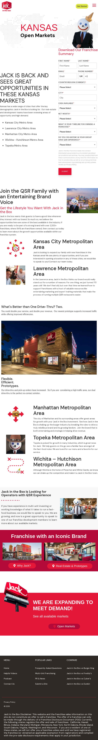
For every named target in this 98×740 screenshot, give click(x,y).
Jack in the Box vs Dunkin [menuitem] (78, 683)
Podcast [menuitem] (8, 678)
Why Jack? (24, 565)
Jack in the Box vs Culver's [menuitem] (79, 678)
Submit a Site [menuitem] (41, 683)
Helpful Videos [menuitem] (10, 673)
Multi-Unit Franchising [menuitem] (45, 673)
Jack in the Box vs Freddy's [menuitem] (79, 673)
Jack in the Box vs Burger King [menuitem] (80, 668)
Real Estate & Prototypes (71, 566)
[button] (94, 5)
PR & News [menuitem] (40, 678)
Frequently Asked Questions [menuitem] (48, 668)
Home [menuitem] (6, 668)
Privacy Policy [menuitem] (9, 702)
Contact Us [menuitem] (9, 683)
